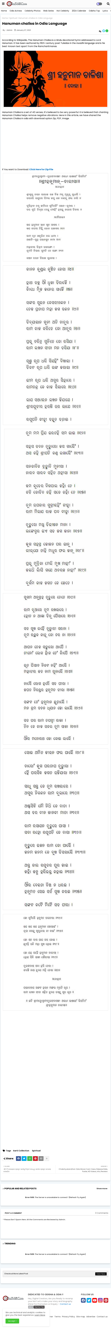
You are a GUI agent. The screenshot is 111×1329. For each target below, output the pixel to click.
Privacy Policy (68, 1316)
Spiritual (13, 18)
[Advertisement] (55, 141)
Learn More (40, 1315)
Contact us (65, 1304)
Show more (102, 1188)
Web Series (48, 10)
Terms (57, 1316)
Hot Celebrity (63, 10)
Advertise (90, 1316)
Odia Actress (16, 10)
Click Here (100, 1274)
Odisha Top (94, 10)
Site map (80, 1316)
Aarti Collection (21, 1150)
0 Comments (101, 1213)
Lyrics (105, 10)
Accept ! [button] (12, 1321)
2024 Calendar (79, 10)
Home (4, 10)
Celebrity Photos (32, 10)
